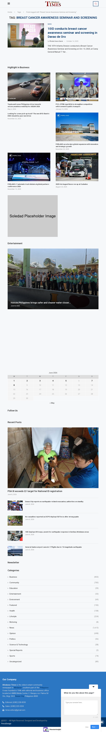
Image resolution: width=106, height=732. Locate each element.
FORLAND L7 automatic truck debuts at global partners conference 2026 (28, 185)
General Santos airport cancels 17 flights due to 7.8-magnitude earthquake (53, 547)
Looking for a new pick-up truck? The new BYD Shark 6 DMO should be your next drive (28, 115)
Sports (54, 656)
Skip (86, 727)
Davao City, (20, 696)
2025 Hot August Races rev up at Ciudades (72, 184)
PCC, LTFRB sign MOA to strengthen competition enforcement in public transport (74, 105)
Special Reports (54, 650)
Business (54, 577)
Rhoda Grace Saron (56, 41)
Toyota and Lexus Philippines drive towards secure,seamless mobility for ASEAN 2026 (24, 105)
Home (10, 12)
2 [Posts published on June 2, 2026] (27, 381)
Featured (54, 605)
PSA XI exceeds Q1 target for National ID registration (35, 491)
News (54, 627)
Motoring (54, 622)
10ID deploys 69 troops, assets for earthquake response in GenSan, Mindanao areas (57, 532)
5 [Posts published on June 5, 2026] (66, 381)
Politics (54, 639)
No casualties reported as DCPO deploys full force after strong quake (52, 517)
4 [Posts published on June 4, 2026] (53, 381)
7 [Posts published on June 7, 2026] (91, 381)
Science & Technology (54, 644)
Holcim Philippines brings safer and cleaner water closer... (41, 302)
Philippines (44, 688)
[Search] (95, 3)
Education (54, 588)
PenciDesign (6, 724)
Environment (54, 599)
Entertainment (54, 594)
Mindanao (18, 688)
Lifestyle (54, 616)
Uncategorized (54, 661)
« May (52, 403)
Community (54, 582)
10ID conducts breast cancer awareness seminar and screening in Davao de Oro (72, 33)
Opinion (54, 633)
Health (54, 611)
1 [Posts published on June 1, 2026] (14, 381)
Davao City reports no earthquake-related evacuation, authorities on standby (54, 502)
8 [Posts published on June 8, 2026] (14, 385)
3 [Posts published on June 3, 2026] (40, 381)
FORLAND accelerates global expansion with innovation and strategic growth (77, 145)
